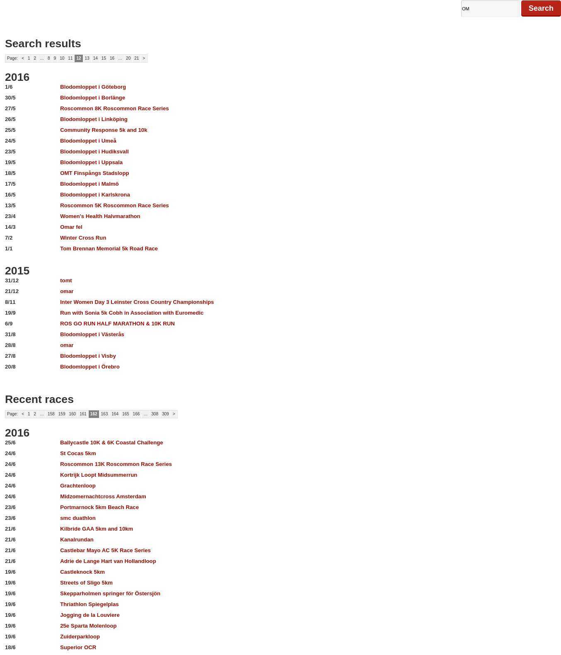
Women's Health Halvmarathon (100, 216)
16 (112, 58)
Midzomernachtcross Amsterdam (103, 496)
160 (72, 414)
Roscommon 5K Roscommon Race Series (114, 205)
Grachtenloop (78, 486)
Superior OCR (78, 647)
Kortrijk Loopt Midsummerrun (98, 475)
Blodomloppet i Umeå (88, 141)
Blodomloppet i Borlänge (92, 98)
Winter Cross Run (83, 238)
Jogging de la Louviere (90, 615)
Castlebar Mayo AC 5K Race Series (105, 550)
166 (136, 414)
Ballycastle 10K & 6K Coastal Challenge (111, 442)
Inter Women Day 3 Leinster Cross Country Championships (137, 302)
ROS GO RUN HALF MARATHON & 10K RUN (117, 323)
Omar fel (71, 227)
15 (104, 58)
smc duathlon (78, 518)
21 (136, 58)
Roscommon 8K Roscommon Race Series (114, 108)
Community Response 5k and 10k (103, 130)
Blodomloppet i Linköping (94, 119)
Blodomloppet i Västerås (92, 334)
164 (114, 414)
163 (104, 414)
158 (51, 414)
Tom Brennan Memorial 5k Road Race (109, 248)
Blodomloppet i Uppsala (91, 162)
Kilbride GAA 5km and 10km (96, 529)
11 (70, 58)
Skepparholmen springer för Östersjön (110, 593)
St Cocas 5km (78, 453)
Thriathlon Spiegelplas (89, 604)
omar (66, 291)
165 (125, 414)
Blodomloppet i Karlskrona (95, 195)
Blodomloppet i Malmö (89, 184)
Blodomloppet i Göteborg (93, 87)
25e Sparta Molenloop (88, 626)
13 (87, 58)
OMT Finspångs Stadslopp (94, 173)
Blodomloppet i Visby (88, 356)
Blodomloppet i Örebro (90, 367)
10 (62, 58)
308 (154, 414)
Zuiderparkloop (80, 636)
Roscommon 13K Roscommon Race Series (116, 464)
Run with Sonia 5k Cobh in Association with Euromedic (131, 313)
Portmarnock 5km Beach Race (99, 507)
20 (128, 58)
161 (83, 414)
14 (95, 58)
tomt (66, 280)
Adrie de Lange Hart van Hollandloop (108, 561)
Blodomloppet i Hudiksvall (94, 151)
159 (61, 414)
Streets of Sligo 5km (86, 583)
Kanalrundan (77, 539)
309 (165, 414)
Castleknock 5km (82, 572)
